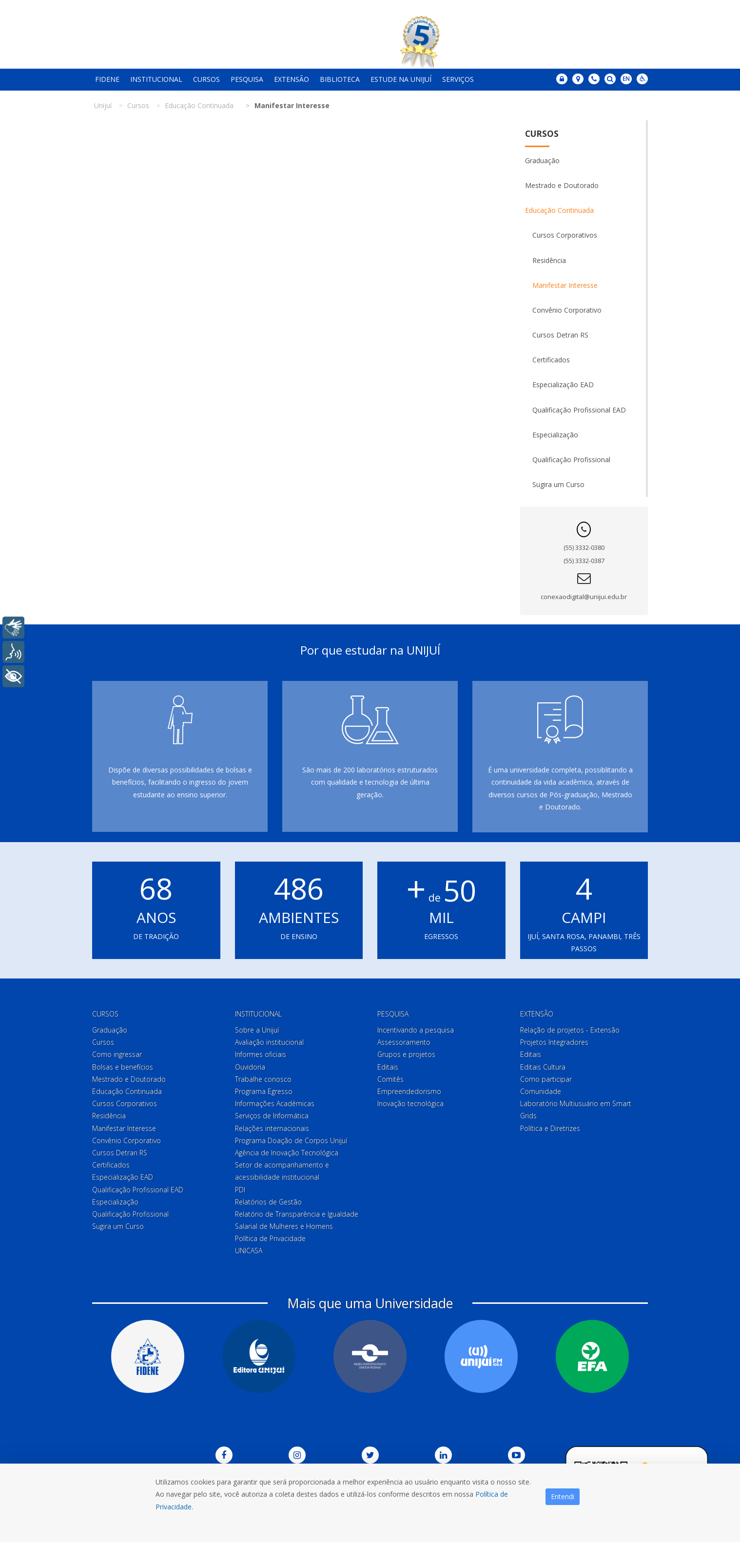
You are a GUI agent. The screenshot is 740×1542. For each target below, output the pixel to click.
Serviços (458, 79)
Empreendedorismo (409, 1091)
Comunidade (540, 1091)
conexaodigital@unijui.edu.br (584, 596)
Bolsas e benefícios (122, 1067)
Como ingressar (117, 1054)
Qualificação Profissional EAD (579, 409)
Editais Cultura (542, 1067)
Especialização (555, 434)
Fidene (107, 79)
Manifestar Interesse (565, 285)
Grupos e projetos (406, 1054)
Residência (549, 260)
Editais (387, 1067)
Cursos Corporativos (564, 235)
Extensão (291, 79)
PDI (240, 1189)
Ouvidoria (250, 1067)
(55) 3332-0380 (584, 547)
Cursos (206, 79)
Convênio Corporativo (567, 310)
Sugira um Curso (558, 484)
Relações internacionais (272, 1128)
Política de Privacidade (270, 1238)
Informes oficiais (260, 1054)
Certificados (551, 359)
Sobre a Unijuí (257, 1029)
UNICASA (248, 1250)
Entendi (562, 1496)
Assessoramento (403, 1042)
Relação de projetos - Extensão (570, 1029)
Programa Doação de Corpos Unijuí (291, 1140)
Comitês (390, 1079)
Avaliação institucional (269, 1042)
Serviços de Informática (272, 1115)
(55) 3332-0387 (584, 560)
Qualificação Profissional (571, 459)
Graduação (542, 160)
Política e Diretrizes (550, 1128)
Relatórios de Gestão (268, 1201)
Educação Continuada (559, 210)
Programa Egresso (263, 1091)
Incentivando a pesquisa (415, 1029)
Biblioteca (340, 79)
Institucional (156, 79)
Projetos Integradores (554, 1042)
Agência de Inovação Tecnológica (286, 1152)
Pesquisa (247, 79)
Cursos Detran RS (560, 334)
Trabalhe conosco (263, 1079)
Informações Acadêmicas (274, 1103)
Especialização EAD (563, 384)
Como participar (546, 1079)
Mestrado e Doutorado (562, 185)
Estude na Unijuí (400, 79)
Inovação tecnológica (410, 1103)
